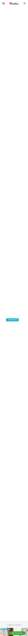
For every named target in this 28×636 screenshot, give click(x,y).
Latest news (3, 629)
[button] (24, 3)
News (9, 629)
